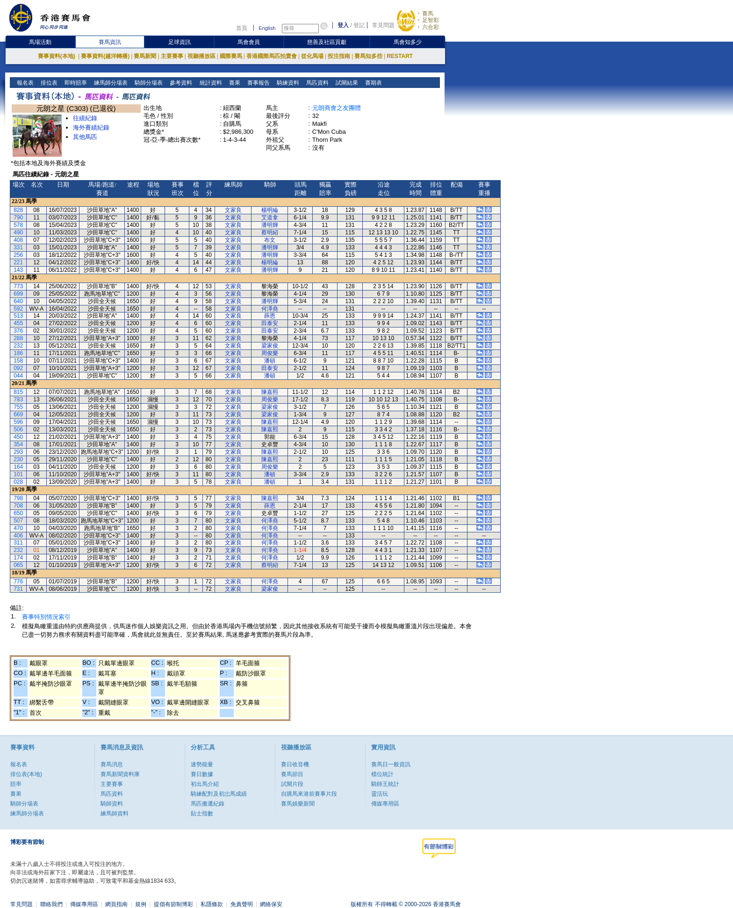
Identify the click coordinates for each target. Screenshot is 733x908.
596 (18, 422)
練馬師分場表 (110, 83)
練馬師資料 (115, 813)
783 (18, 399)
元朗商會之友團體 (336, 107)
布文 (269, 240)
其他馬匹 (85, 136)
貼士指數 (202, 813)
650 (18, 513)
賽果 (233, 83)
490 (18, 232)
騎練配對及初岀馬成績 (219, 794)
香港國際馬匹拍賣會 (271, 56)
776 (18, 581)
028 (18, 482)
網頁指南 (116, 904)
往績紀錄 (85, 118)
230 (18, 459)
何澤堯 (269, 308)
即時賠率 (75, 83)
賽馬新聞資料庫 (120, 774)
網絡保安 (271, 904)
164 (18, 467)
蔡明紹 (269, 232)
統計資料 (210, 83)
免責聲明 (241, 904)
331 (18, 247)
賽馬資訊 (110, 42)
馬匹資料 (316, 83)
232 (18, 345)
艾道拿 (269, 217)
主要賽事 (172, 56)
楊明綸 (269, 210)
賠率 (16, 784)
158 (18, 360)
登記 (359, 25)
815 (18, 392)
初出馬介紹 (205, 784)
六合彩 (430, 27)
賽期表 (372, 83)
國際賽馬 (231, 56)
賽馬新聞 (145, 56)
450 (18, 437)
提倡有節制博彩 (173, 904)
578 (18, 225)
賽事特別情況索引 (46, 616)
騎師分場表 (148, 83)
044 (18, 375)
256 (18, 255)
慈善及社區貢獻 (326, 42)
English (267, 28)
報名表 (24, 83)
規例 (140, 904)
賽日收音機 (295, 764)
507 (18, 520)
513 (18, 315)
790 (18, 217)
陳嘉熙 (269, 392)
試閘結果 (346, 83)
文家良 (233, 210)
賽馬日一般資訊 (390, 764)
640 (18, 301)
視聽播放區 (201, 56)
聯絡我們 (51, 904)
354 (18, 444)
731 (18, 589)
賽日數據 (202, 774)
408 (18, 240)
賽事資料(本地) (57, 56)
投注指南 (339, 56)
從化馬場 (312, 56)
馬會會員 (248, 42)
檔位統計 (382, 774)
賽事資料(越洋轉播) (105, 56)
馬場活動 (40, 42)
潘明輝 (269, 225)
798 (18, 498)
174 (18, 557)
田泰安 (269, 323)
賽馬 (427, 13)
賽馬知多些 (368, 56)
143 (18, 270)
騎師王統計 (385, 784)
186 (18, 353)
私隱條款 (212, 904)
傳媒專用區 (385, 803)
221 (18, 262)
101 (18, 474)
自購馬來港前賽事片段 (309, 794)
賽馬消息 (112, 764)
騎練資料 (287, 83)
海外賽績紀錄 (91, 127)
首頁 (241, 28)
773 (18, 286)
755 (18, 407)
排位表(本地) (26, 774)
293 (18, 452)
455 (18, 323)
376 (18, 330)
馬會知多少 (408, 42)
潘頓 (269, 360)
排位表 (48, 83)
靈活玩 (379, 794)
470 (18, 528)
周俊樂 (269, 353)
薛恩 (269, 315)
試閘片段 (292, 784)
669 (18, 414)
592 (18, 308)
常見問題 (383, 25)
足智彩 (430, 20)
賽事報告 (257, 83)
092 (18, 368)
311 (18, 542)
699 (18, 294)
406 (18, 535)
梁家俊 (269, 345)
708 (18, 505)
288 (18, 338)
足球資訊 (179, 42)
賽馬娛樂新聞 (298, 803)
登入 (343, 25)
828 (18, 210)
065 (18, 565)
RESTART (400, 56)
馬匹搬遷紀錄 (207, 803)
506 (18, 429)
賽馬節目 (292, 774)
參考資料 (180, 83)
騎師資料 (112, 803)
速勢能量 (202, 764)
